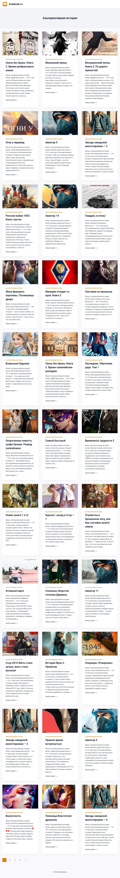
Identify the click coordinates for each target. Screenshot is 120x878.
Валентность (13, 816)
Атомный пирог (15, 590)
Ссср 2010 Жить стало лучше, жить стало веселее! (19, 666)
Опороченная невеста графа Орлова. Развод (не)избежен (19, 444)
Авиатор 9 (51, 142)
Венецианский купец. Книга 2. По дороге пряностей (98, 66)
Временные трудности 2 (99, 440)
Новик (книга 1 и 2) (17, 515)
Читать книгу (12, 100)
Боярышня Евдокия (17, 363)
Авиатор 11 (92, 590)
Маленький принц (56, 62)
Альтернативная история (14, 59)
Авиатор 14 (52, 215)
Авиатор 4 (91, 740)
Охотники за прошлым (98, 291)
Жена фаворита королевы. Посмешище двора (20, 295)
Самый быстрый (55, 440)
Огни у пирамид (15, 142)
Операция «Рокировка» (99, 662)
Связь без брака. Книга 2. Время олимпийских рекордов (59, 367)
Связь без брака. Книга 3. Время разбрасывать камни (20, 66)
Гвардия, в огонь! (95, 215)
